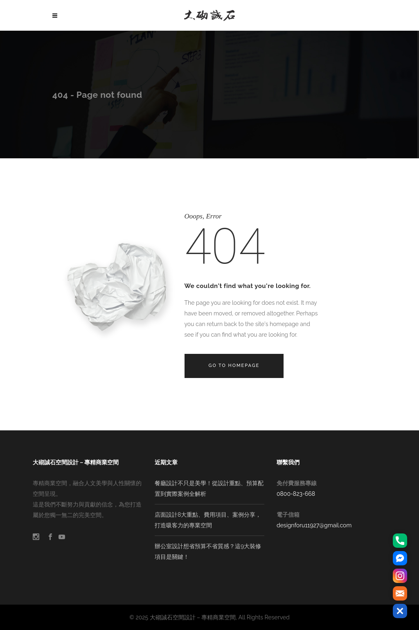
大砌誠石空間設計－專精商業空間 (193, 617)
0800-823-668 (296, 494)
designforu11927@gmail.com (314, 525)
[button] (400, 611)
